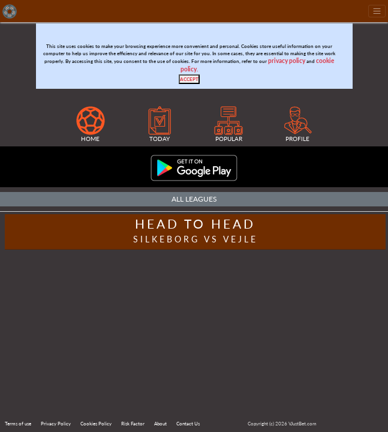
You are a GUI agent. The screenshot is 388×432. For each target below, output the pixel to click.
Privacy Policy (56, 424)
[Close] (189, 79)
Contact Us (188, 424)
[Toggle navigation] (377, 11)
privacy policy (286, 61)
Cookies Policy (96, 424)
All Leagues (194, 198)
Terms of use (18, 424)
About (160, 424)
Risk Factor (133, 424)
